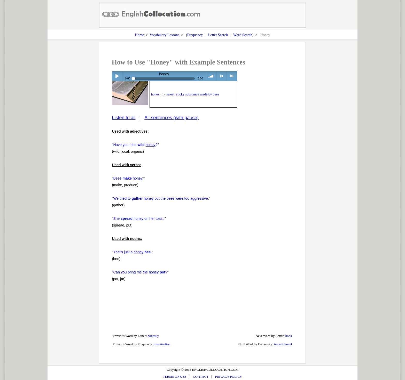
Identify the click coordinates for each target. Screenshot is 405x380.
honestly (153, 336)
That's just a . (132, 252)
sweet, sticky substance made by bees (192, 94)
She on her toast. (139, 218)
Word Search (242, 35)
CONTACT (200, 376)
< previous (221, 76)
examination (162, 344)
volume (211, 76)
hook (288, 336)
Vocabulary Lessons (164, 35)
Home (139, 35)
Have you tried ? (135, 145)
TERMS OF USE (174, 376)
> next (232, 76)
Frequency (195, 35)
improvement (283, 344)
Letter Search (218, 35)
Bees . (128, 178)
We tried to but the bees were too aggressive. (161, 198)
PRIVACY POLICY (228, 376)
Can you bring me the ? (140, 272)
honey (155, 94)
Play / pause (117, 76)
